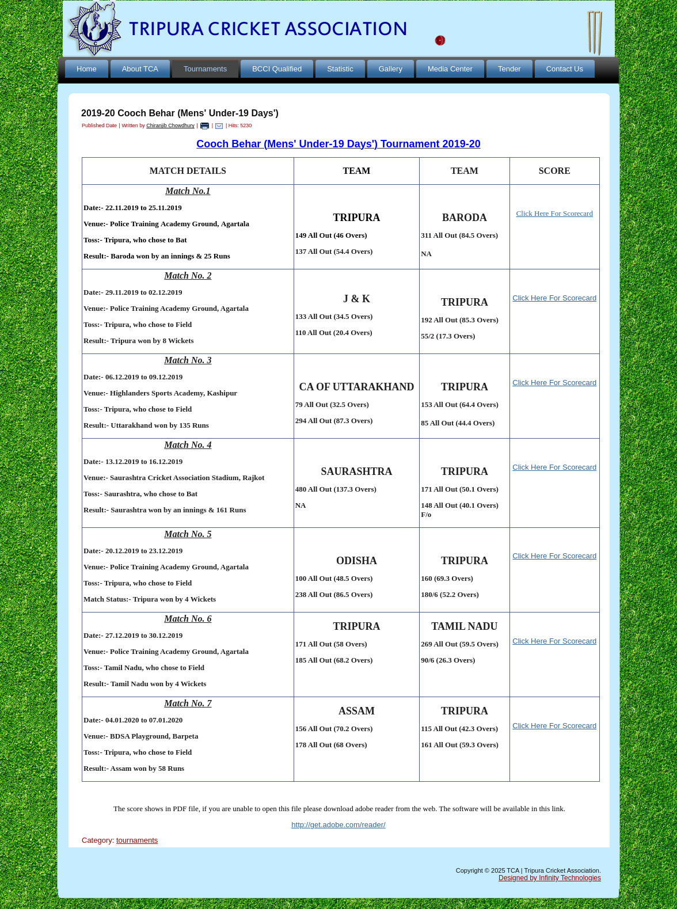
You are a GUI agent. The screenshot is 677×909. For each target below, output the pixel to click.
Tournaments (205, 68)
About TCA (140, 68)
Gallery (390, 68)
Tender (509, 68)
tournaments (137, 840)
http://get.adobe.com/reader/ (338, 824)
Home (87, 68)
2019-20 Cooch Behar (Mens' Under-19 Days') (180, 113)
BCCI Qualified (277, 68)
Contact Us (564, 68)
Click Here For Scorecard (554, 298)
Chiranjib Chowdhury (170, 125)
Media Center (450, 68)
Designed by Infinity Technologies (550, 878)
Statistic (340, 68)
